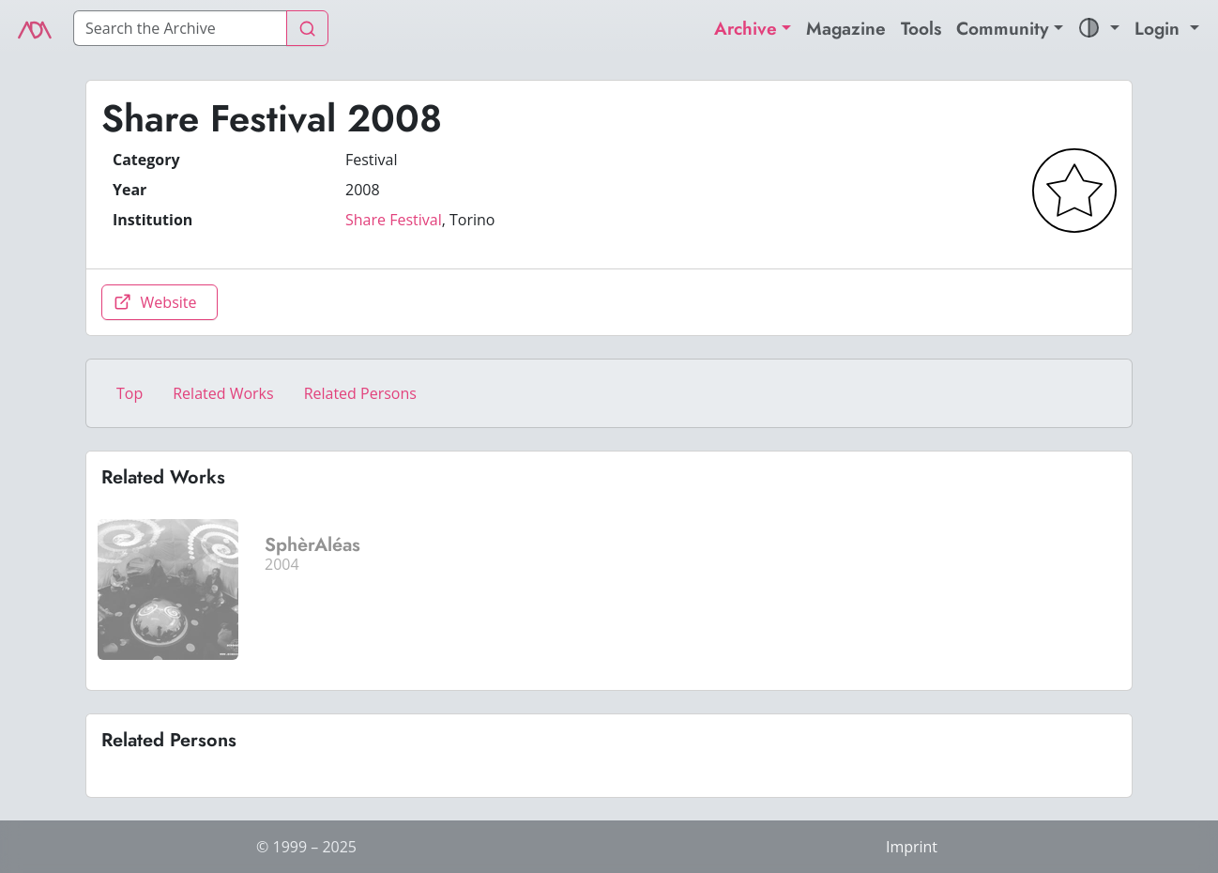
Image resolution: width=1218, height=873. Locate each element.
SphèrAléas (312, 545)
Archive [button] (745, 28)
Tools (921, 28)
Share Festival (393, 219)
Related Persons (360, 393)
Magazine (846, 28)
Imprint (911, 846)
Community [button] (1002, 28)
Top (129, 393)
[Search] (180, 28)
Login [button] (1159, 28)
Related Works (223, 393)
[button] (1099, 29)
